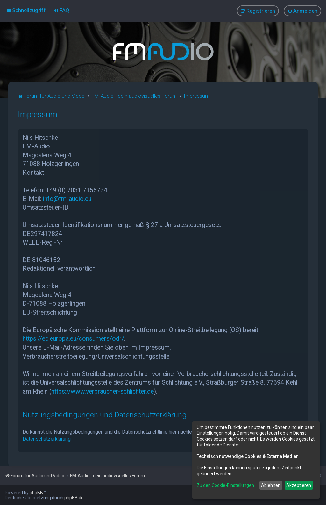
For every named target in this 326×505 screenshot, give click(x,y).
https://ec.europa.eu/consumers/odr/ (73, 338)
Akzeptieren (298, 485)
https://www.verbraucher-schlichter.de (102, 391)
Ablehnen (270, 485)
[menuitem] (61, 10)
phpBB (36, 492)
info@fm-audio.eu (67, 199)
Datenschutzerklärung (47, 439)
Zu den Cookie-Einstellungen (225, 485)
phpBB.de (74, 497)
